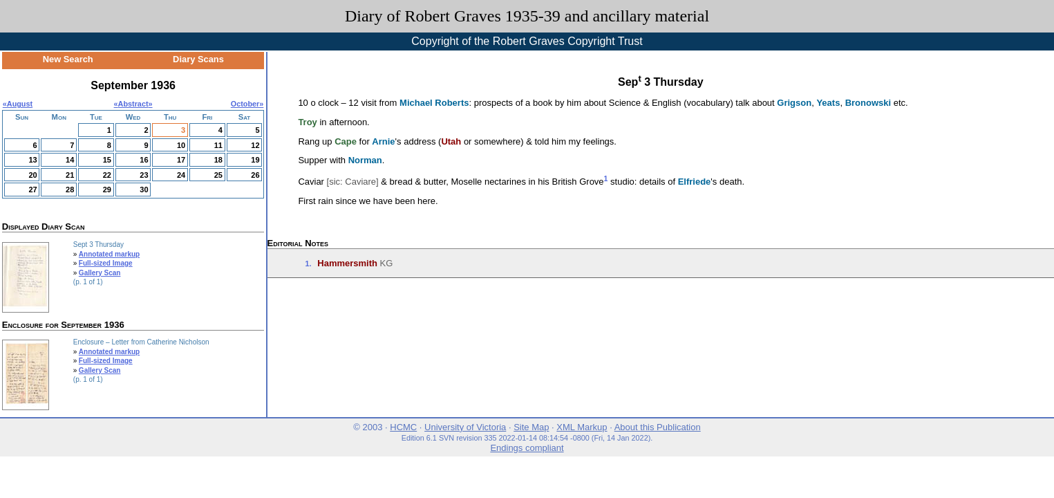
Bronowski (868, 103)
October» (247, 104)
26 (255, 175)
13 (32, 160)
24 (181, 175)
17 (181, 160)
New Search (68, 59)
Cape (346, 141)
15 (107, 160)
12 (255, 145)
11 (218, 145)
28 (70, 189)
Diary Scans (198, 59)
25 (218, 175)
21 (70, 175)
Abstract (133, 104)
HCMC (403, 427)
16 (144, 160)
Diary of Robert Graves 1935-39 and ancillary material (527, 16)
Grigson (794, 103)
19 (255, 160)
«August (17, 104)
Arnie (383, 141)
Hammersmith (347, 263)
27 (32, 189)
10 (181, 145)
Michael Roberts (434, 103)
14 (70, 160)
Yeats (828, 103)
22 (107, 175)
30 (144, 189)
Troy (307, 122)
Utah (451, 141)
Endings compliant (526, 448)
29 (107, 189)
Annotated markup (109, 254)
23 (144, 175)
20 (32, 175)
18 (218, 160)
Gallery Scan (100, 273)
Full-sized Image (106, 263)
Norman (365, 160)
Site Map (531, 427)
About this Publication (657, 427)
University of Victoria (465, 427)
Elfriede (694, 181)
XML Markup (581, 427)
